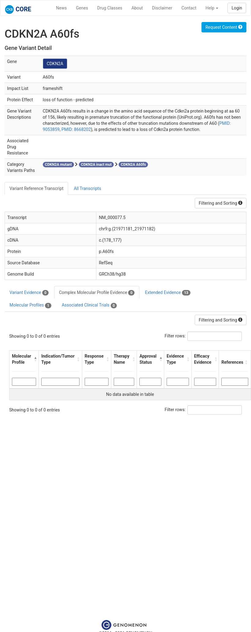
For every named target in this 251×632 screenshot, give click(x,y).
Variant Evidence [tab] (29, 293)
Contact (188, 8)
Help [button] (211, 8)
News (61, 8)
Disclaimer (162, 8)
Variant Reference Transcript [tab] (36, 188)
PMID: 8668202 (76, 129)
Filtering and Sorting (220, 203)
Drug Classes (109, 8)
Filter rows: (175, 335)
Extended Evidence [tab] (167, 293)
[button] (35, 359)
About (137, 8)
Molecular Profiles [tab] (30, 305)
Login (236, 8)
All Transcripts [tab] (87, 188)
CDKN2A (55, 63)
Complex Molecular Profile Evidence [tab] (97, 293)
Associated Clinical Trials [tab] (89, 305)
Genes (82, 8)
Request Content (223, 27)
